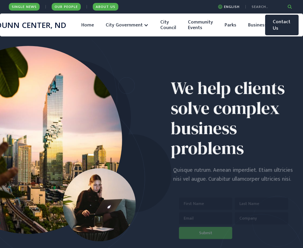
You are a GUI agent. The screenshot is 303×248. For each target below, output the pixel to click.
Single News (24, 7)
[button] (229, 7)
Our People (66, 7)
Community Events (200, 25)
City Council (168, 25)
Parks (230, 25)
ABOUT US (105, 7)
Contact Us (281, 25)
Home (87, 25)
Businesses (260, 25)
